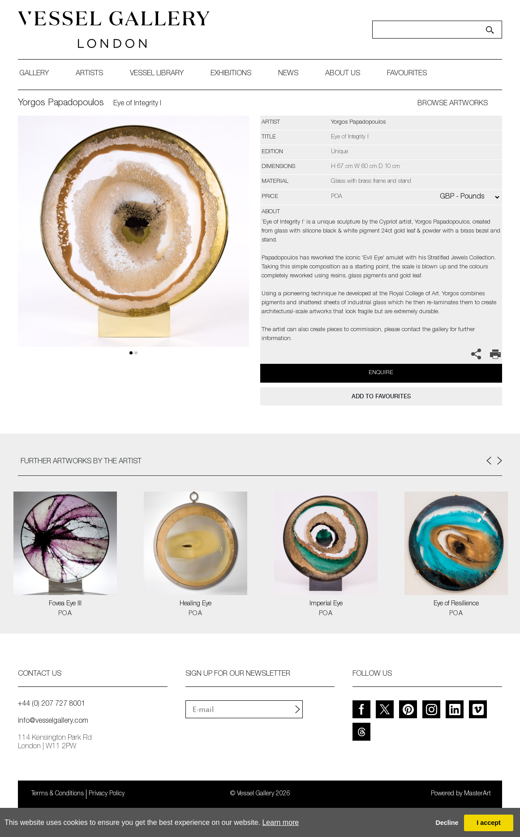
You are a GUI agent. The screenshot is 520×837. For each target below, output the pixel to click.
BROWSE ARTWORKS (452, 104)
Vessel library (157, 74)
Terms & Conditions (57, 794)
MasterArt (477, 794)
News (288, 74)
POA (65, 614)
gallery (34, 74)
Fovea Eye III (65, 604)
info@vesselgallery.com (53, 721)
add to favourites (381, 396)
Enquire (381, 373)
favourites (407, 74)
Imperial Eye (326, 604)
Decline (446, 822)
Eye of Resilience (456, 604)
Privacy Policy (107, 794)
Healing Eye (195, 604)
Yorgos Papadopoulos (61, 103)
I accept (489, 822)
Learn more (280, 822)
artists (89, 74)
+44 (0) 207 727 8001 (51, 704)
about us (342, 74)
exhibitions (231, 74)
